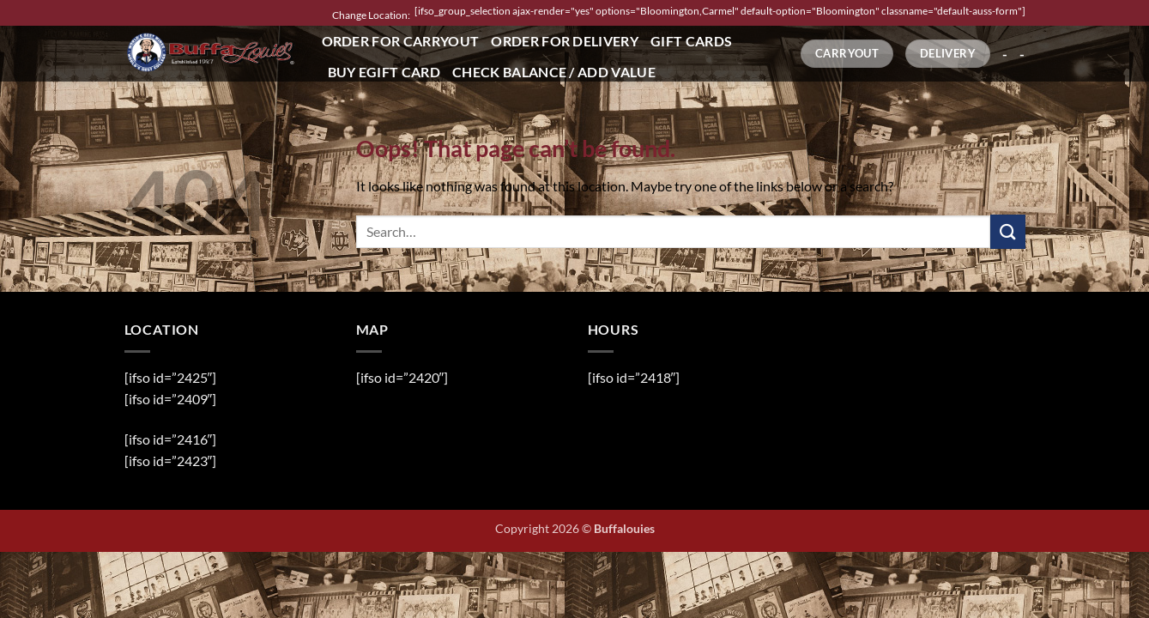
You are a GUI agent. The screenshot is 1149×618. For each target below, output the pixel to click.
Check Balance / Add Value (554, 72)
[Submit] (1007, 231)
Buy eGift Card (384, 72)
